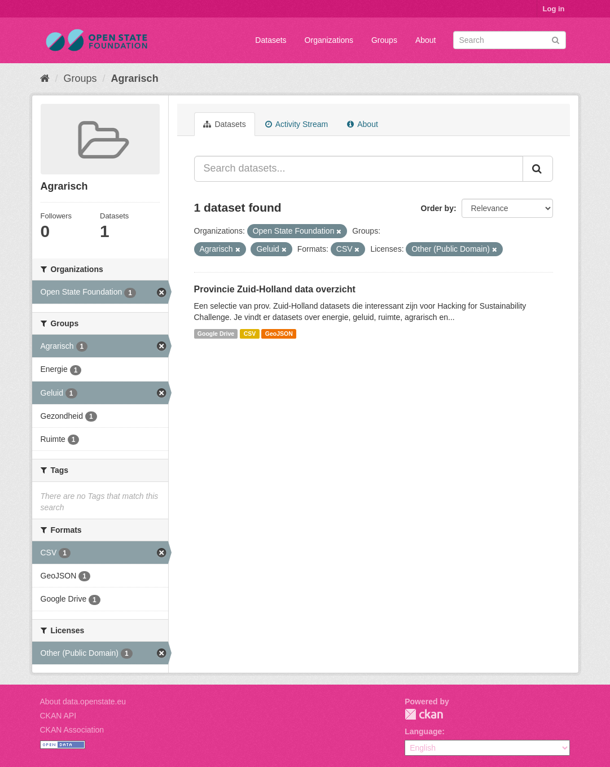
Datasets (270, 40)
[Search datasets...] (358, 169)
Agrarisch (135, 78)
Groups (384, 40)
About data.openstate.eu (83, 701)
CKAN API (58, 715)
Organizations (329, 40)
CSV (250, 333)
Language (423, 731)
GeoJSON (279, 333)
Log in (554, 9)
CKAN (424, 714)
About (425, 40)
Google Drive (216, 333)
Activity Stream (296, 124)
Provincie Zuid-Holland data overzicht (275, 289)
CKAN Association (72, 729)
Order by (437, 208)
